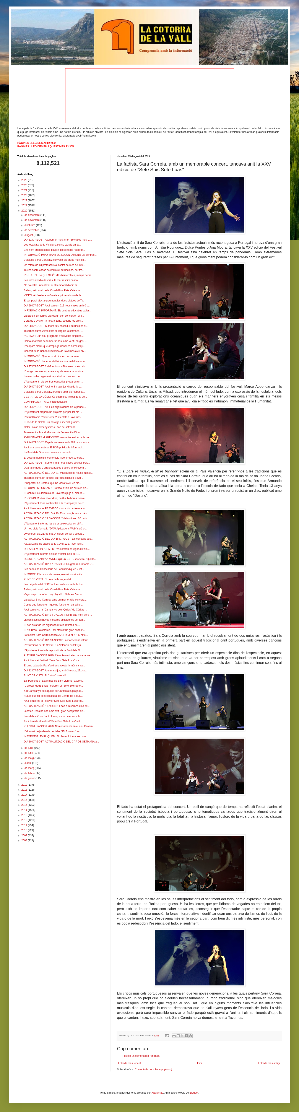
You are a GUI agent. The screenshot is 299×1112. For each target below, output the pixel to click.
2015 (24, 804)
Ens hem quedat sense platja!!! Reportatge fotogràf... (54, 249)
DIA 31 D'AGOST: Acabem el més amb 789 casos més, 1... (58, 239)
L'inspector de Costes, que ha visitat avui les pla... (52, 483)
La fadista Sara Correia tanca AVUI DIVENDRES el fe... (56, 635)
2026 (24, 180)
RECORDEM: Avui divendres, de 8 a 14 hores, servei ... (56, 498)
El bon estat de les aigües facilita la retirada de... (52, 625)
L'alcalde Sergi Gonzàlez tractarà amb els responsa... (54, 391)
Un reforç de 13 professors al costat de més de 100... (54, 265)
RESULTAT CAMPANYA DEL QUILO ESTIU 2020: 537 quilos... (60, 558)
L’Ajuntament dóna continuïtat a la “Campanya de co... (55, 503)
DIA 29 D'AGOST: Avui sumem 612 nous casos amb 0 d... (57, 305)
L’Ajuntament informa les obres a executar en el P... (53, 523)
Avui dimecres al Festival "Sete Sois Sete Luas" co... (54, 700)
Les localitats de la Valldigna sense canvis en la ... (52, 244)
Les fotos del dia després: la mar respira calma (51, 280)
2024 (24, 190)
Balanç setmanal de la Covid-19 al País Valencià (52, 290)
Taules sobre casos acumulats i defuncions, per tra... (54, 270)
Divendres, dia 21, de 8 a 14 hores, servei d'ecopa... (54, 533)
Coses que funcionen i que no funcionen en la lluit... (53, 604)
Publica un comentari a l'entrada (140, 1055)
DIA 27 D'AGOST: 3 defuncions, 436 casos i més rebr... (55, 366)
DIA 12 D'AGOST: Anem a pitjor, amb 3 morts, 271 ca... (55, 670)
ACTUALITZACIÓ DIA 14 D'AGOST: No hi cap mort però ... (58, 614)
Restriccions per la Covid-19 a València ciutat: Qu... (53, 645)
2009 (24, 835)
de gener (30, 778)
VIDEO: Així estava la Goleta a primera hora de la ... (54, 295)
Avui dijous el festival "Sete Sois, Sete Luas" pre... (52, 660)
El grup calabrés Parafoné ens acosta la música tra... (54, 665)
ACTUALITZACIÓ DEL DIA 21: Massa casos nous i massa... (58, 472)
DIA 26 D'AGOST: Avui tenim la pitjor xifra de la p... (53, 386)
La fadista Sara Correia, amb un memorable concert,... (55, 599)
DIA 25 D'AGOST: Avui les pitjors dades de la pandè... (55, 407)
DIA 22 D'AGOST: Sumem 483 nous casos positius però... (57, 462)
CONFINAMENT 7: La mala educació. (46, 401)
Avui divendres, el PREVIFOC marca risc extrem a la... (55, 508)
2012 (24, 820)
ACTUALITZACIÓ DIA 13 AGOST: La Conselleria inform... (57, 640)
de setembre (32, 230)
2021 (24, 205)
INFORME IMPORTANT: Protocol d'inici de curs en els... (56, 488)
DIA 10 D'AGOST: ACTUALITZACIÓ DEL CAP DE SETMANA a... (61, 741)
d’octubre (30, 225)
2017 (24, 794)
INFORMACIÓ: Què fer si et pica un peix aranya (51, 356)
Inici (199, 1063)
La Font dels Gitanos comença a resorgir (47, 452)
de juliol (29, 747)
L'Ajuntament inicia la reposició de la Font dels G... (53, 650)
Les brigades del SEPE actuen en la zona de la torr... (54, 584)
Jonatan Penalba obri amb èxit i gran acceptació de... (54, 711)
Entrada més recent (129, 1063)
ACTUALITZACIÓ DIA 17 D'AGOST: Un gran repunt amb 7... (59, 564)
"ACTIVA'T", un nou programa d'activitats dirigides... (54, 335)
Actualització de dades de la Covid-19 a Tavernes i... (54, 543)
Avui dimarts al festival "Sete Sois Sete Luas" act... (53, 721)
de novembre (32, 219)
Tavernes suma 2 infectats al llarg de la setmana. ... (53, 330)
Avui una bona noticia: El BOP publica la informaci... (54, 447)
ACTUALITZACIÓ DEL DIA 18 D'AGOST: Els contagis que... (58, 538)
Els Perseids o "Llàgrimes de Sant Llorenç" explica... (54, 680)
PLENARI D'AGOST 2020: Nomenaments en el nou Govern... (59, 726)
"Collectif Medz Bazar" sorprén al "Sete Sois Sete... (53, 685)
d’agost (29, 235)
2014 (24, 810)
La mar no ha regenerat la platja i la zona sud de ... (53, 376)
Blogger (194, 1092)
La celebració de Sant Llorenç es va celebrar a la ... (53, 716)
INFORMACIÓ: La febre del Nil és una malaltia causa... (55, 361)
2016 (24, 799)
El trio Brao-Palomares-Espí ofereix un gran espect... (54, 630)
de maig (29, 758)
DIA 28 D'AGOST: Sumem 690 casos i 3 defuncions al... (56, 325)
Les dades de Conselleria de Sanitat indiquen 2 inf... (54, 569)
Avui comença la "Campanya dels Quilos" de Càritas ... (55, 609)
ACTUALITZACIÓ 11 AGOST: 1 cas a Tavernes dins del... (57, 706)
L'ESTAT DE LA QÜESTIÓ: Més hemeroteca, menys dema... (59, 275)
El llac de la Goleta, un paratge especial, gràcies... (53, 422)
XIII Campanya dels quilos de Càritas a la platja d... (53, 690)
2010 (24, 830)
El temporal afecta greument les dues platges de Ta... (54, 300)
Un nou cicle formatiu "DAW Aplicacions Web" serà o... (55, 528)
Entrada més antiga (269, 1063)
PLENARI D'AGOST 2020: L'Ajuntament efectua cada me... (58, 655)
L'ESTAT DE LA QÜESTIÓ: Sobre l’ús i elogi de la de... (55, 396)
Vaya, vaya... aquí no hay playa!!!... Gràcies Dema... (54, 594)
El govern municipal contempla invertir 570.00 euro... (54, 457)
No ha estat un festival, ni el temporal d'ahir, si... (51, 285)
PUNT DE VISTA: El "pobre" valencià (45, 675)
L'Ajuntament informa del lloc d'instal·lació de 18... (52, 553)
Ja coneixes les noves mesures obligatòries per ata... (54, 619)
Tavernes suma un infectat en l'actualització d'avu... (53, 477)
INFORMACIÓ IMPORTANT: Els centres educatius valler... (57, 310)
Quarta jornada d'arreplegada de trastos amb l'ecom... (55, 467)
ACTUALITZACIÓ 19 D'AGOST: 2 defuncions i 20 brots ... (57, 518)
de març (29, 768)
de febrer (30, 773)
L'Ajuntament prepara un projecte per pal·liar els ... (53, 412)
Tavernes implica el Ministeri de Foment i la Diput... (53, 432)
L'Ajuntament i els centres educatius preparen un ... (53, 381)
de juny (29, 752)
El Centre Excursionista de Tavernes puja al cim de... (54, 493)
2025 (24, 185)
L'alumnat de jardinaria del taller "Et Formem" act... (53, 731)
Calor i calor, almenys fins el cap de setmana (49, 427)
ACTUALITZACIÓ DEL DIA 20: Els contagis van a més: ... (57, 513)
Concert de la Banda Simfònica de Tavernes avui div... (55, 351)
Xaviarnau (157, 1092)
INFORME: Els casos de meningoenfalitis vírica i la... (54, 574)
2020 (24, 210)
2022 (24, 200)
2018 (24, 789)
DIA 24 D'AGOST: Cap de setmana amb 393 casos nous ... (58, 442)
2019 (24, 784)
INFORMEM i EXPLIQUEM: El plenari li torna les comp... (56, 736)
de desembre (32, 215)
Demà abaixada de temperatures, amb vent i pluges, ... (55, 341)
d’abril (28, 763)
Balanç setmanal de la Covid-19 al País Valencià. (52, 589)
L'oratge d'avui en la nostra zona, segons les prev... (53, 320)
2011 (24, 825)
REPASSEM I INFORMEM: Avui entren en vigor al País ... (57, 548)
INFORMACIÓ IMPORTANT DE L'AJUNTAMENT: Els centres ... (60, 254)
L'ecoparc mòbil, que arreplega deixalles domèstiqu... (54, 346)
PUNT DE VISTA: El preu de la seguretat (47, 579)
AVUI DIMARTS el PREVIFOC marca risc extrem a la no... (57, 437)
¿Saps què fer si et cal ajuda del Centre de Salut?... (53, 695)
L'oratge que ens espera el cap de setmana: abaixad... (55, 371)
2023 (24, 195)
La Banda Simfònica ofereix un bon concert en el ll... (54, 315)
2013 (24, 815)
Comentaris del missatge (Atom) (153, 1069)
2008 (24, 840)
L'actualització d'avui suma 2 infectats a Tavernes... (53, 417)
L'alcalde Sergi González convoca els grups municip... (55, 259)
